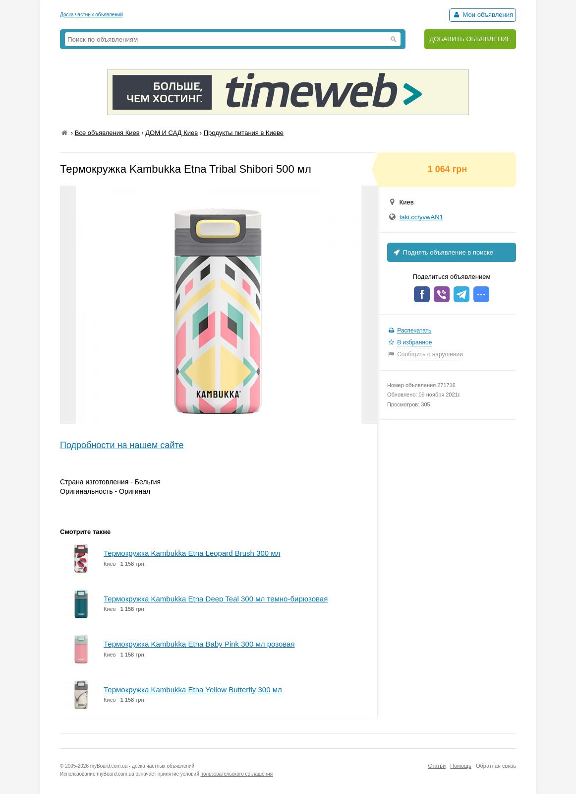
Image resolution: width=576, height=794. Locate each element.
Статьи (437, 766)
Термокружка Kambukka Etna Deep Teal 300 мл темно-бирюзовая (216, 599)
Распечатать (414, 330)
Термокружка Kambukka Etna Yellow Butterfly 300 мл (193, 689)
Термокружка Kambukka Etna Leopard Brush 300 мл (192, 553)
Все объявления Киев (107, 132)
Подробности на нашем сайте (122, 445)
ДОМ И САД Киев (171, 132)
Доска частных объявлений (91, 14)
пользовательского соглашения (237, 774)
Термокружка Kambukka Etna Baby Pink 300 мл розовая (199, 644)
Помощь (460, 766)
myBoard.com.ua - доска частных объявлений (142, 766)
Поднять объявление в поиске (442, 252)
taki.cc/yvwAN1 (421, 217)
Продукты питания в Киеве (244, 132)
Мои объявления (482, 14)
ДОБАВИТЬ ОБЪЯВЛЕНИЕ (470, 39)
